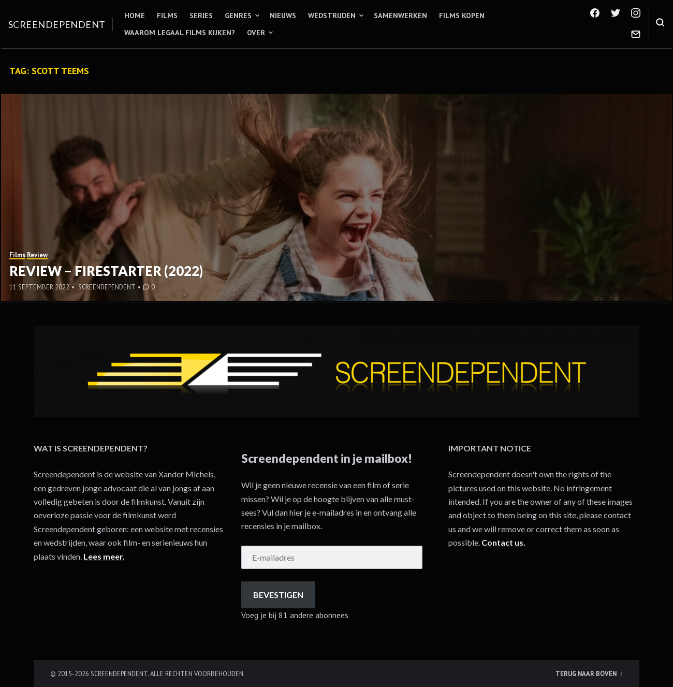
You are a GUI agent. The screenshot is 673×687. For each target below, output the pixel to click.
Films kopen (462, 15)
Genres (238, 15)
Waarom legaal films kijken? (179, 32)
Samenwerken (400, 15)
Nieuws (283, 15)
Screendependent (57, 24)
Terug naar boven (586, 673)
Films (167, 15)
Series (201, 15)
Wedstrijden (332, 15)
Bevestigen (278, 595)
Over (256, 32)
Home (134, 15)
